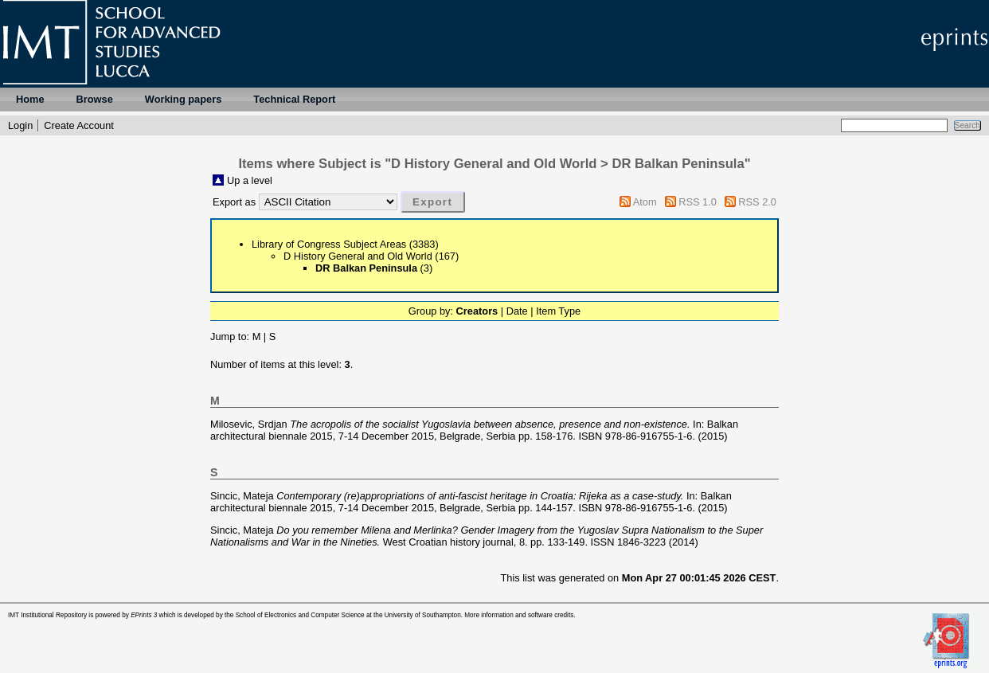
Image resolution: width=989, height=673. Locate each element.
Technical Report (294, 99)
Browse (94, 99)
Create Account (79, 125)
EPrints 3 (144, 615)
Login (20, 125)
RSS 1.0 (697, 202)
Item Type (558, 311)
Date (517, 311)
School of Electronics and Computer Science (300, 615)
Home (30, 99)
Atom (645, 202)
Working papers (183, 99)
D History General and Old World (357, 256)
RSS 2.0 (757, 202)
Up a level (249, 180)
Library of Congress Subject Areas (329, 244)
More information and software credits (518, 615)
